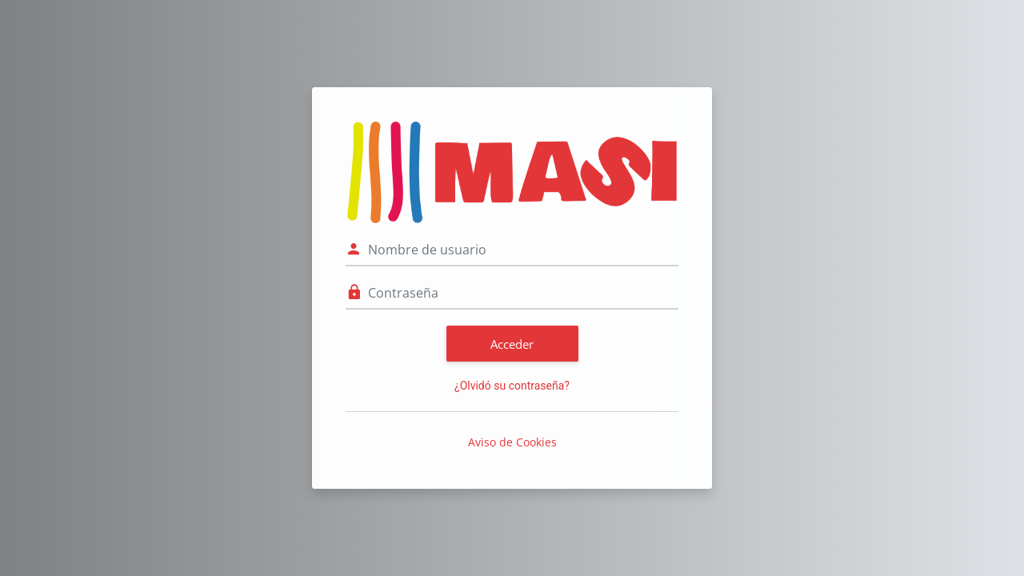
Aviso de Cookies (512, 442)
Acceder (512, 344)
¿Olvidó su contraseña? (512, 385)
